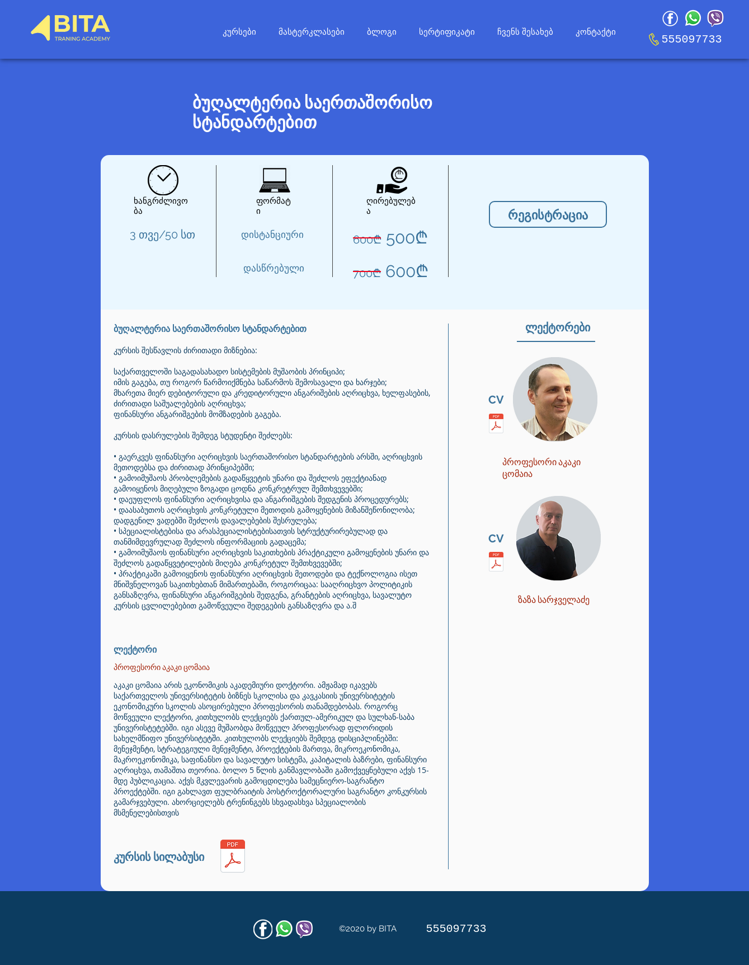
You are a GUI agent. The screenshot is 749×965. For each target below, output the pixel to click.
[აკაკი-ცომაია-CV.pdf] (496, 424)
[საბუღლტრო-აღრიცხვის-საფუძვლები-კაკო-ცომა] (233, 857)
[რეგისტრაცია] (548, 214)
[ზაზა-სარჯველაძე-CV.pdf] (496, 563)
